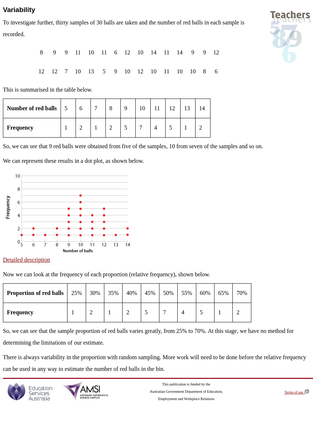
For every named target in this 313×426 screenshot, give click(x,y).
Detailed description (26, 260)
